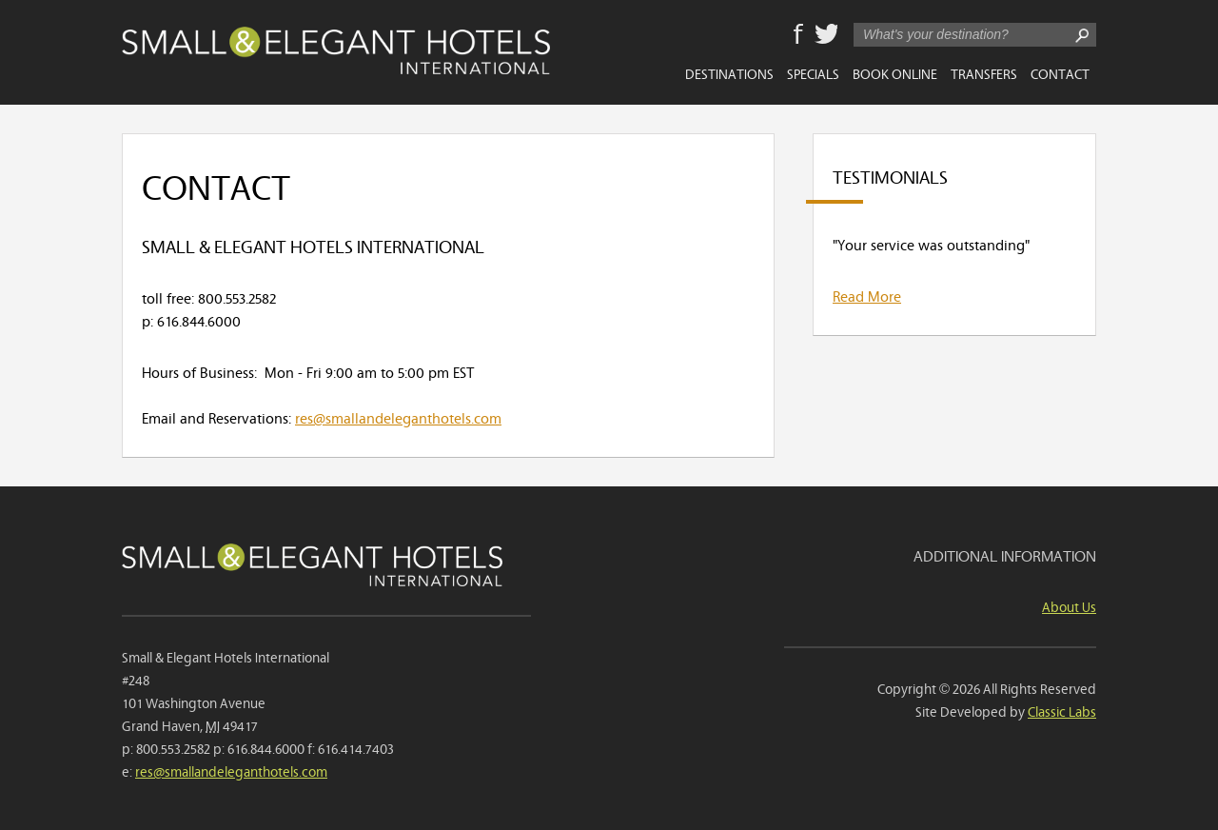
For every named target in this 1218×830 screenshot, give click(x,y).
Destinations (729, 73)
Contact (1060, 73)
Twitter (826, 35)
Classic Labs (1062, 711)
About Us (1069, 606)
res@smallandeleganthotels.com (398, 416)
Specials (813, 73)
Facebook (798, 35)
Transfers (984, 73)
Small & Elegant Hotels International (336, 50)
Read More (867, 295)
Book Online (895, 73)
